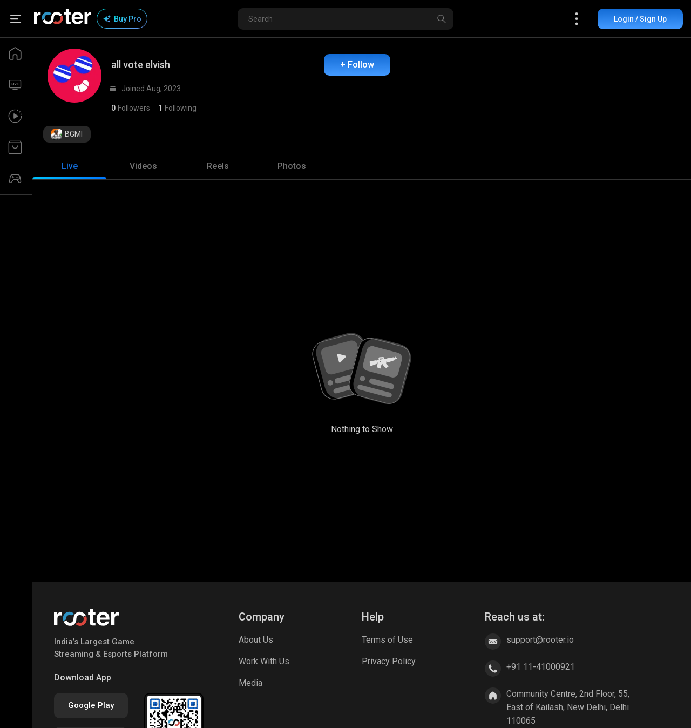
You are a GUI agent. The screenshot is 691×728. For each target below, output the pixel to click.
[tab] (69, 166)
